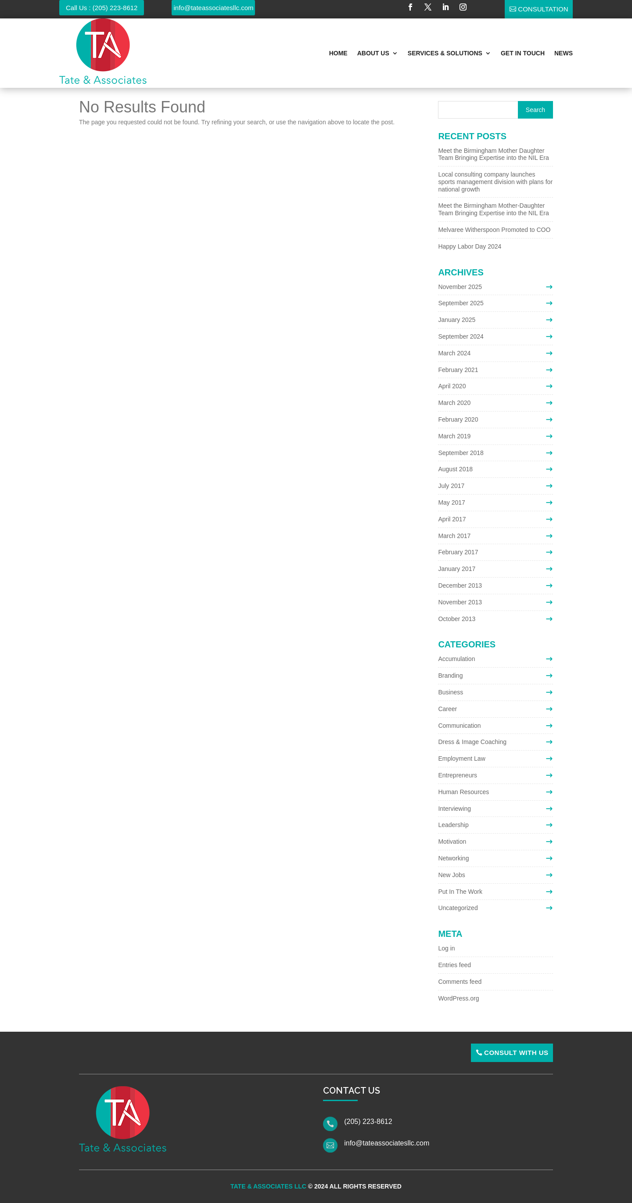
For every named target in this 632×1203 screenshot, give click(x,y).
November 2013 (460, 602)
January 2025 (456, 319)
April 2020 (452, 386)
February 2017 (458, 552)
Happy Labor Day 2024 (469, 246)
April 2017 (452, 519)
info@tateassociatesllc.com (214, 7)
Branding (450, 675)
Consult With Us (516, 1052)
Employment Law (461, 758)
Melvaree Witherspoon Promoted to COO (494, 229)
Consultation (543, 9)
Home (338, 53)
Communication (459, 725)
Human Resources (463, 791)
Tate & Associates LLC (268, 1186)
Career (447, 708)
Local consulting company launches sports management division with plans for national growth (495, 182)
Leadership (453, 824)
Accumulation (456, 658)
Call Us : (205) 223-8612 (101, 7)
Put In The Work (460, 891)
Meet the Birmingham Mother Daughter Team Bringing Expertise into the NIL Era (493, 154)
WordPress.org (458, 998)
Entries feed (454, 964)
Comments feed (459, 981)
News (563, 53)
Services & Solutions (445, 53)
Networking (453, 858)
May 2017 (451, 502)
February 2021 (458, 369)
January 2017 (456, 568)
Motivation (452, 841)
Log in (446, 948)
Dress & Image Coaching (472, 741)
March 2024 (454, 353)
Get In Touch (523, 53)
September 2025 (461, 303)
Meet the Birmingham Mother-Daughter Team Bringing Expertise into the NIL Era (493, 209)
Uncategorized (458, 907)
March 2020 (454, 402)
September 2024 (461, 336)
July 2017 (451, 485)
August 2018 (455, 469)
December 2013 (460, 585)
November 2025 (460, 286)
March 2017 (454, 535)
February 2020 (458, 419)
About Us (373, 53)
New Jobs (451, 874)
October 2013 (456, 618)
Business (450, 692)
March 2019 (454, 436)
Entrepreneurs (457, 775)
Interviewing (454, 808)
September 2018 (461, 452)
